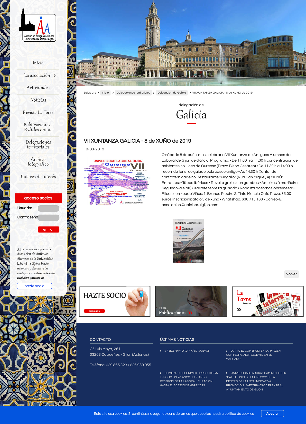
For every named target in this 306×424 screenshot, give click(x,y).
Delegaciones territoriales (38, 144)
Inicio (38, 63)
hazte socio (34, 286)
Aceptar (272, 413)
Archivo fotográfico (38, 162)
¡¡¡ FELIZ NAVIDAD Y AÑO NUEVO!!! (187, 350)
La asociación (40, 76)
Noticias (38, 100)
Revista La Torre (38, 113)
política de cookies (239, 413)
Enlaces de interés (38, 177)
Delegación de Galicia (172, 92)
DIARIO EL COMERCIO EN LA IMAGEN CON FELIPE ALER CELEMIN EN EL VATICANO (253, 355)
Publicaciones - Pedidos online (38, 127)
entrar (48, 229)
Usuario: (24, 208)
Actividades (38, 88)
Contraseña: (24, 217)
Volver (291, 274)
